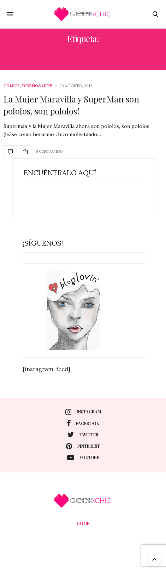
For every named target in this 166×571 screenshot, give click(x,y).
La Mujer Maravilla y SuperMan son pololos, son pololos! (71, 105)
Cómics (12, 86)
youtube (83, 457)
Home (83, 523)
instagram (83, 412)
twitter (83, 434)
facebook (83, 423)
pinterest (83, 446)
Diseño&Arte (37, 86)
